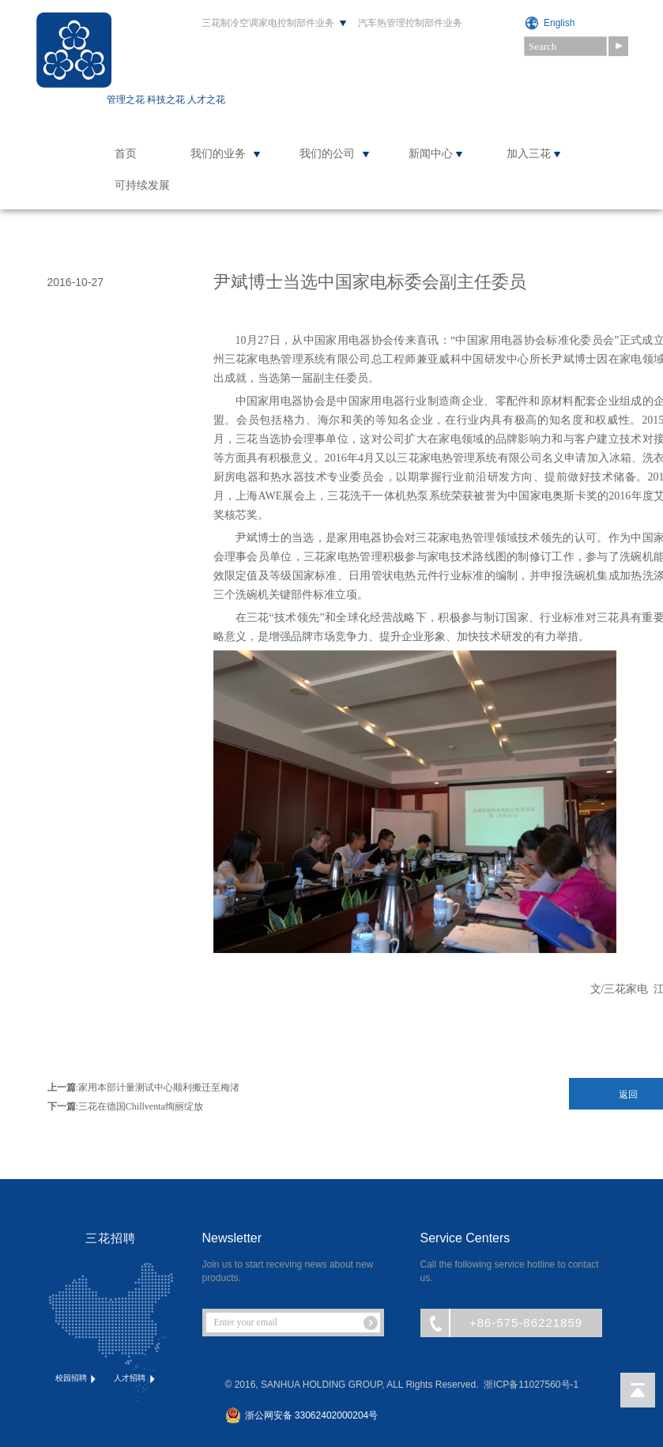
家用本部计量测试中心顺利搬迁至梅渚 (158, 1087)
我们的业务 (218, 154)
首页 (126, 154)
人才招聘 (135, 1379)
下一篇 (61, 1106)
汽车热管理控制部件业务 (410, 22)
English (559, 22)
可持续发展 (142, 185)
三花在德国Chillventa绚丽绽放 (140, 1106)
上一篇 (61, 1087)
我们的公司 (327, 154)
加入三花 (529, 154)
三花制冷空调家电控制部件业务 (268, 22)
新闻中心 (431, 154)
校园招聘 (77, 1379)
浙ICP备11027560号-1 (531, 1384)
